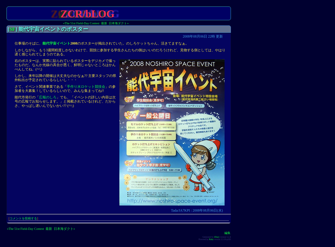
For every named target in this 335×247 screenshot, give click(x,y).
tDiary (217, 237)
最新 (104, 23)
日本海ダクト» (119, 23)
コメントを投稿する (23, 218)
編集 (227, 233)
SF (12, 29)
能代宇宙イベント (56, 43)
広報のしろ (47, 97)
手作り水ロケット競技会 (86, 86)
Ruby (211, 239)
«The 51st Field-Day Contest (81, 23)
